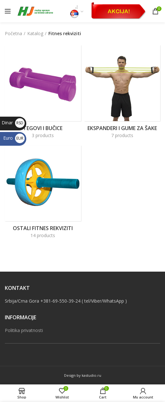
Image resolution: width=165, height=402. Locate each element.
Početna (13, 33)
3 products (43, 135)
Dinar (13, 123)
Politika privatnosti (24, 330)
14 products (42, 235)
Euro (14, 138)
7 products (122, 135)
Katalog (35, 33)
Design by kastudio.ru (82, 375)
